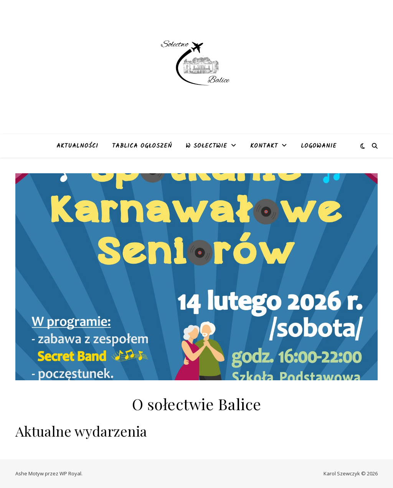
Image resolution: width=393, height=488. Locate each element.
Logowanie (319, 146)
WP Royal (70, 473)
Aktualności (77, 146)
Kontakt (264, 146)
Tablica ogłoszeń (142, 146)
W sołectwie (206, 146)
